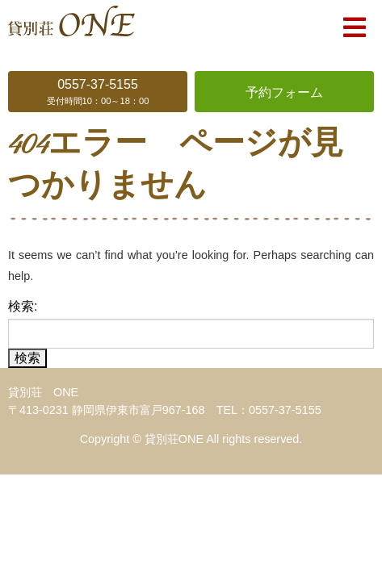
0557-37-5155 (97, 92)
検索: (22, 306)
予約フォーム (284, 92)
